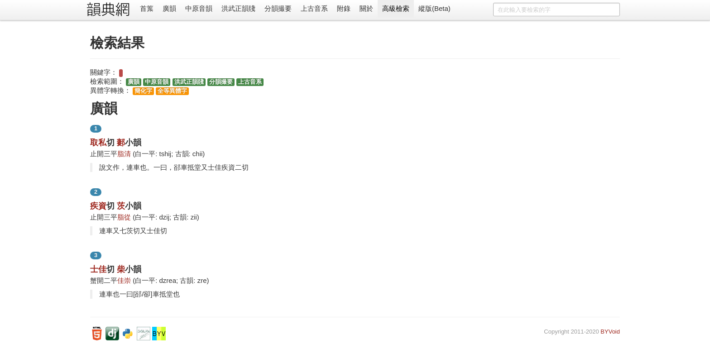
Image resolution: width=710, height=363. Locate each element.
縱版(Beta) (434, 8)
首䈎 (147, 8)
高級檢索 (395, 8)
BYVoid (610, 331)
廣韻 (169, 8)
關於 (366, 8)
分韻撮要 (278, 8)
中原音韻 (198, 8)
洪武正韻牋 (238, 8)
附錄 (343, 8)
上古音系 (314, 8)
